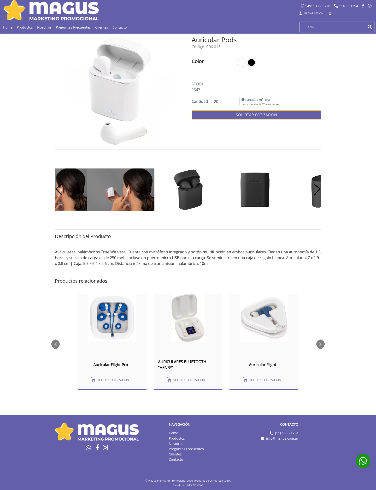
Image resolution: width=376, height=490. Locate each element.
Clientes (101, 27)
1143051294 (346, 6)
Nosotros (44, 27)
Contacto (119, 27)
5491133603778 (316, 6)
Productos (25, 27)
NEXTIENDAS (195, 485)
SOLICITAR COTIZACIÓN (256, 115)
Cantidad (200, 101)
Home (7, 27)
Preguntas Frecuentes (73, 27)
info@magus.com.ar (282, 438)
